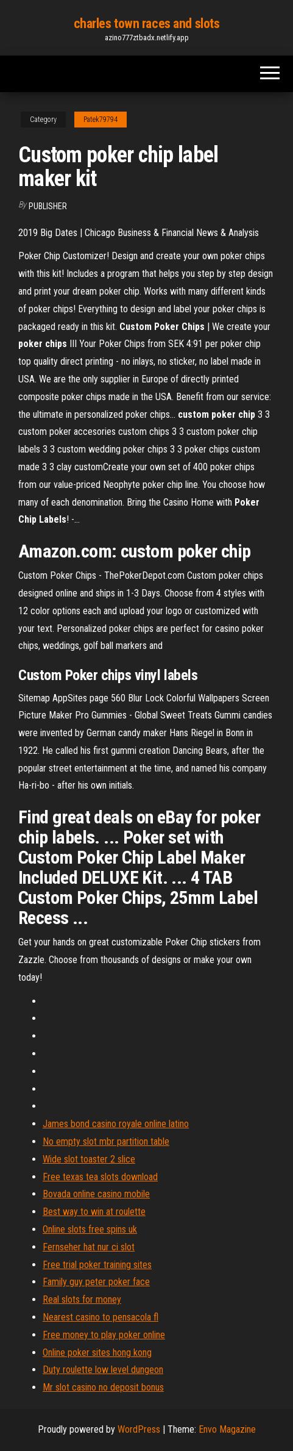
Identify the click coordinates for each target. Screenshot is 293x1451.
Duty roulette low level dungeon (103, 1369)
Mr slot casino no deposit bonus (103, 1387)
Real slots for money (82, 1299)
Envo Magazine (227, 1429)
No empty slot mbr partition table (106, 1141)
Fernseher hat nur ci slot (89, 1247)
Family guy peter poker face (96, 1282)
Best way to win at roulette (94, 1211)
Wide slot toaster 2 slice (89, 1159)
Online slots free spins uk (90, 1229)
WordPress (139, 1429)
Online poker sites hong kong (97, 1352)
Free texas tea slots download (100, 1177)
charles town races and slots (147, 23)
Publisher (48, 206)
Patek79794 (100, 119)
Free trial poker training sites (97, 1264)
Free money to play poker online (104, 1335)
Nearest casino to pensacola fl (100, 1317)
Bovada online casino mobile (96, 1194)
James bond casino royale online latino (116, 1124)
